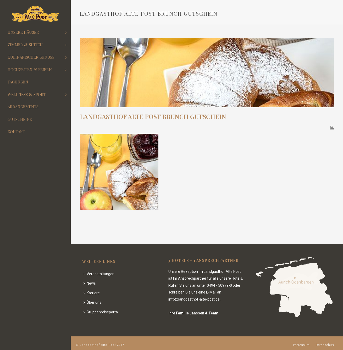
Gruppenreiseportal (101, 312)
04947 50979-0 (219, 285)
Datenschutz (325, 345)
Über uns (92, 302)
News (90, 283)
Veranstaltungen (99, 274)
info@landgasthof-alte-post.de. (194, 299)
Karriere (92, 293)
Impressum (301, 345)
